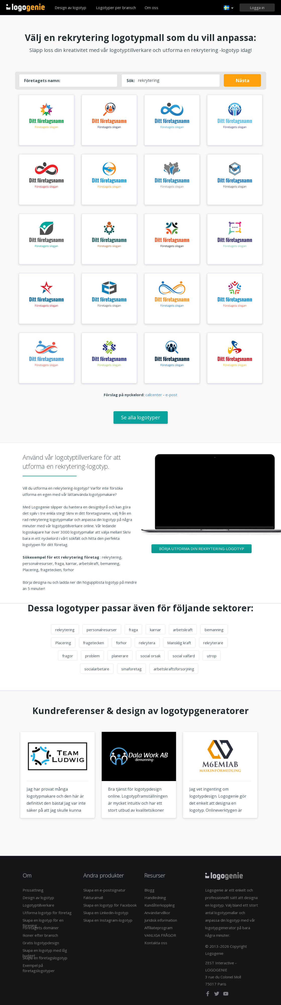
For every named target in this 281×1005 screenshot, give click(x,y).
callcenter (153, 394)
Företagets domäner (41, 927)
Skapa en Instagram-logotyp (107, 920)
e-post (171, 394)
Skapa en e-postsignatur (104, 890)
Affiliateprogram (158, 927)
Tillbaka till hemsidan (25, 8)
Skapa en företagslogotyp (45, 957)
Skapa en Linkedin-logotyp (105, 912)
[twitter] (217, 994)
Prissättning (33, 890)
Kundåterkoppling (159, 905)
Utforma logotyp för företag (47, 912)
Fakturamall (93, 897)
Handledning (155, 897)
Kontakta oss (155, 942)
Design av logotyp (70, 7)
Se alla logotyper (140, 417)
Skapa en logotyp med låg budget (45, 953)
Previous (10, 784)
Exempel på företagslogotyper (39, 968)
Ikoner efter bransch (40, 935)
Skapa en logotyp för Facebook (110, 905)
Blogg (149, 890)
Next (270, 784)
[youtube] (225, 994)
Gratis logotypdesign (41, 942)
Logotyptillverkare (38, 905)
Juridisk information (160, 920)
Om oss (151, 7)
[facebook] (208, 994)
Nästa (242, 80)
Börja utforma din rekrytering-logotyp (201, 548)
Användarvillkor (157, 912)
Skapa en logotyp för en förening (43, 923)
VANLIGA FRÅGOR (160, 935)
